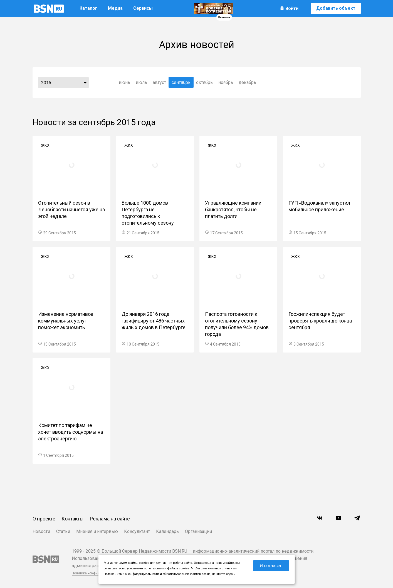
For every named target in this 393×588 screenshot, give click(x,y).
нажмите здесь (223, 574)
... (85, 83)
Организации (198, 531)
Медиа (115, 8)
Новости (41, 531)
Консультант (137, 531)
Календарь (167, 531)
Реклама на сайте (110, 519)
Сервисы (143, 8)
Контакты (72, 519)
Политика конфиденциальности (97, 573)
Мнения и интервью (97, 531)
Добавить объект (335, 8)
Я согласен (271, 565)
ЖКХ (45, 145)
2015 (46, 82)
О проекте (44, 519)
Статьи (63, 531)
